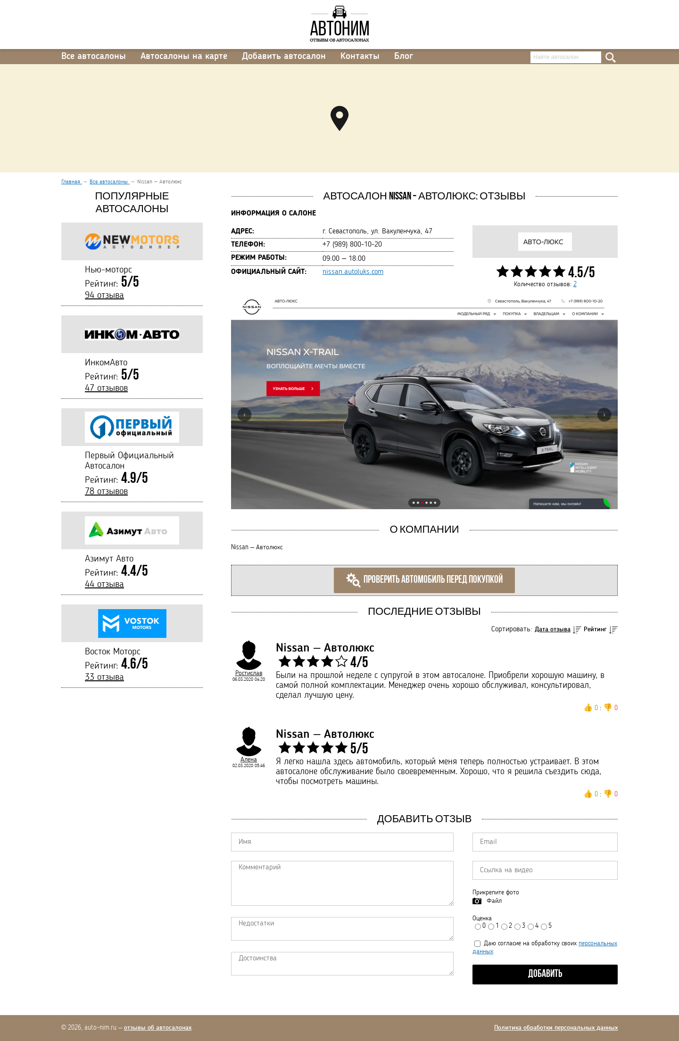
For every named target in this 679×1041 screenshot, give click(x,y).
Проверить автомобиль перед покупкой (424, 580)
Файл (494, 901)
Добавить (545, 974)
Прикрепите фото (495, 892)
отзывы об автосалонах (157, 1027)
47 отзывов (106, 388)
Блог (403, 56)
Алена (248, 759)
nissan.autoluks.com (353, 272)
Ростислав (249, 673)
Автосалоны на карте (184, 56)
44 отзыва (104, 584)
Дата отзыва (553, 629)
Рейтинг (595, 629)
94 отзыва (104, 295)
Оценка (482, 918)
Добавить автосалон (284, 56)
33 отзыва (104, 677)
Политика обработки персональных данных (556, 1027)
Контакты (360, 56)
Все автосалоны (93, 56)
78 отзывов (106, 491)
